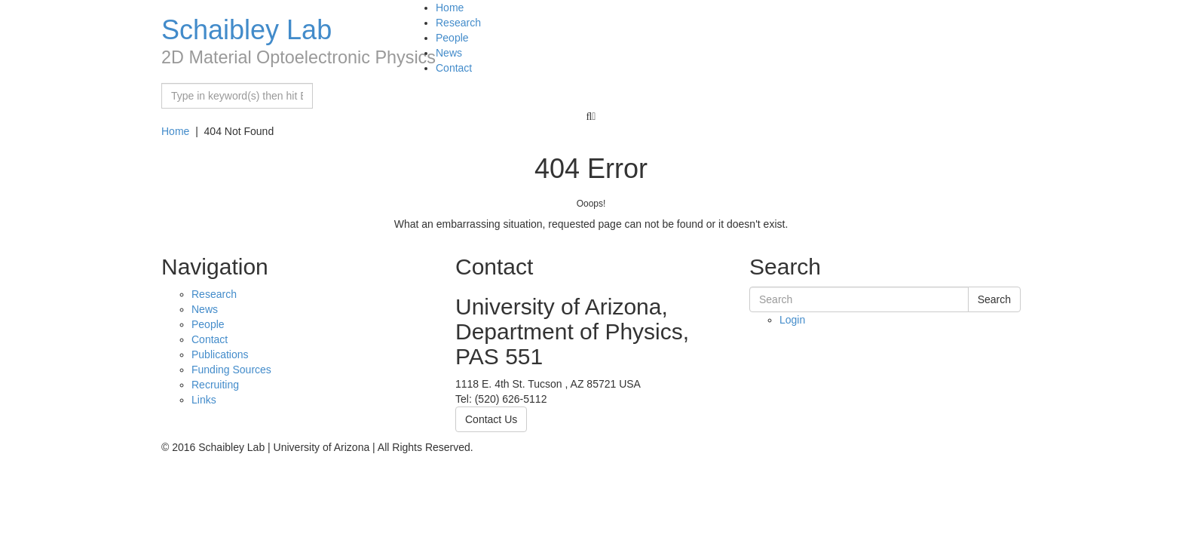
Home (450, 8)
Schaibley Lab (246, 29)
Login (792, 320)
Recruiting (215, 385)
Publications (220, 354)
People (452, 38)
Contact (454, 68)
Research (458, 23)
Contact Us (491, 419)
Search (994, 299)
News (449, 53)
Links (203, 400)
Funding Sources (231, 370)
